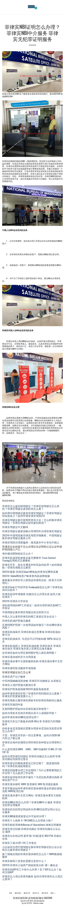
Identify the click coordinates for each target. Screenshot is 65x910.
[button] (3, 7)
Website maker (38, 903)
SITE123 (29, 903)
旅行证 (23, 346)
